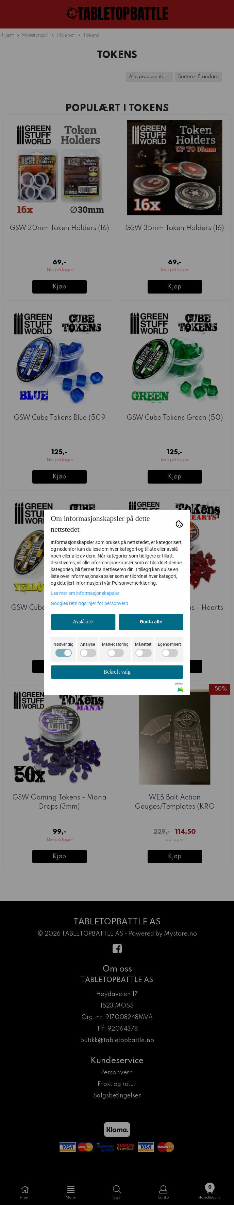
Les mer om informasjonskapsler (85, 593)
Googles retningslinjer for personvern (89, 603)
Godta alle (151, 621)
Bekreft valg (117, 672)
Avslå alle (83, 621)
